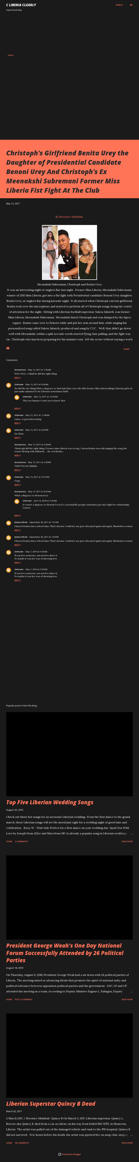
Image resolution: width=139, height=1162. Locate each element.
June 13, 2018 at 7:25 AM (45, 500)
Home (10, 55)
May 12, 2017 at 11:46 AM (38, 415)
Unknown (18, 384)
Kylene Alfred (20, 522)
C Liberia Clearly (21, 5)
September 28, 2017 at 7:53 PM (44, 537)
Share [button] (126, 349)
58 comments (22, 1143)
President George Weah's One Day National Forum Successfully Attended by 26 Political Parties (64, 953)
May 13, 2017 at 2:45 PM (39, 462)
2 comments (21, 841)
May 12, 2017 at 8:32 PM (37, 430)
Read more (127, 841)
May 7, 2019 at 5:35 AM (36, 551)
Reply (17, 377)
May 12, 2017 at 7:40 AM (39, 369)
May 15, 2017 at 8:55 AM (39, 491)
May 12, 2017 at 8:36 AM (37, 384)
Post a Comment (24, 999)
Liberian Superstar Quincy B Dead (50, 1103)
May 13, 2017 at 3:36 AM (39, 444)
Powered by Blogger (69, 1154)
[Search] (119, 5)
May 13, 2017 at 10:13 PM (37, 477)
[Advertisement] (69, 32)
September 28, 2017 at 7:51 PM (44, 522)
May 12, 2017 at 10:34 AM (46, 396)
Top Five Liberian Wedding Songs (49, 802)
